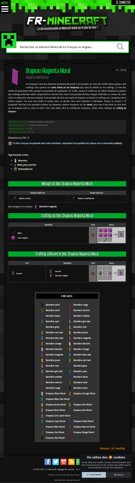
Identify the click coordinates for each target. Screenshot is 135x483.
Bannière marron (81, 310)
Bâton (20, 233)
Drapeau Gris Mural (82, 410)
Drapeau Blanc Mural (56, 393)
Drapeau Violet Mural (83, 421)
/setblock (118, 143)
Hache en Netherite (86, 198)
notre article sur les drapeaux (65, 87)
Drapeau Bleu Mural (55, 426)
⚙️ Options (119, 475)
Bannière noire (53, 304)
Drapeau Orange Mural (84, 393)
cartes (89, 104)
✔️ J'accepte (94, 475)
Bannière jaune (80, 332)
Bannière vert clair (54, 332)
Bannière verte (53, 310)
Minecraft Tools (60, 480)
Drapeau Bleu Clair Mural (58, 399)
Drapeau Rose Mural (55, 410)
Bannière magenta (48, 206)
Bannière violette (81, 315)
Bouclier (19, 273)
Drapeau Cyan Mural (55, 421)
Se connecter (123, 2)
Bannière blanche (81, 343)
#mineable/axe (25, 169)
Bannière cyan (52, 321)
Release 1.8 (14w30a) (112, 448)
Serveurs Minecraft (73, 480)
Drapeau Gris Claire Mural (58, 415)
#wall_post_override (26, 164)
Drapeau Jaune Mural (56, 404)
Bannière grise (52, 326)
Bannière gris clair (81, 321)
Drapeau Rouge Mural (83, 432)
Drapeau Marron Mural (84, 426)
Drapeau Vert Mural (82, 404)
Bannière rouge (80, 304)
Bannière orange (53, 343)
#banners (22, 160)
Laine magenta (23, 238)
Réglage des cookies (65, 469)
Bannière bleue (53, 315)
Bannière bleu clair (54, 338)
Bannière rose (80, 326)
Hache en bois (25, 198)
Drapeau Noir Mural (55, 437)
